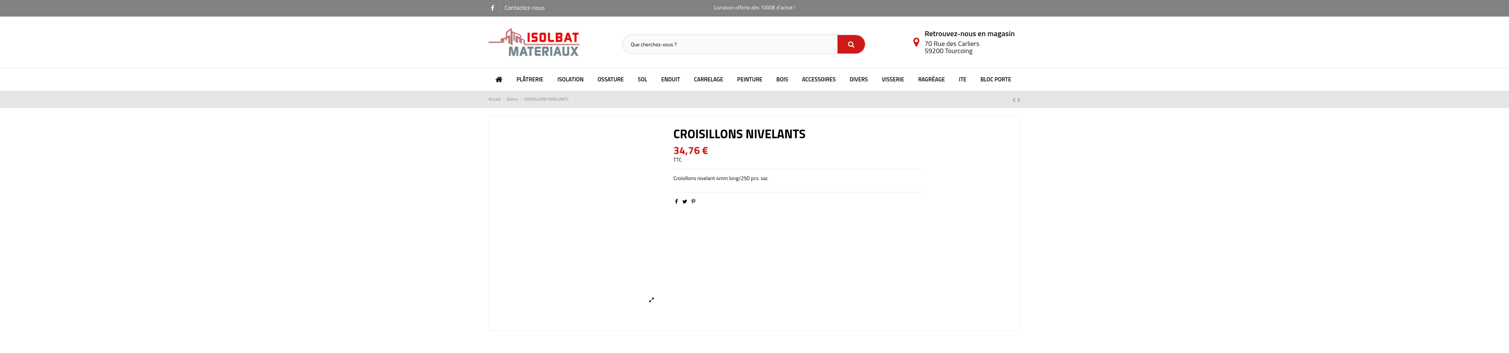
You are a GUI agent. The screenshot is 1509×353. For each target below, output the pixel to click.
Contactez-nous (525, 7)
